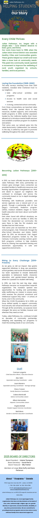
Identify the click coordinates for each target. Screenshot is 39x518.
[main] (19, 13)
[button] (2, 2)
